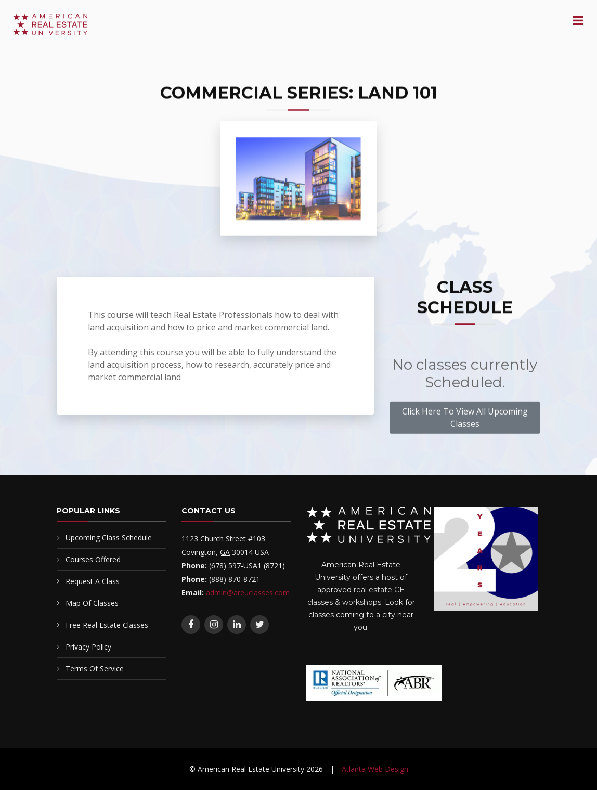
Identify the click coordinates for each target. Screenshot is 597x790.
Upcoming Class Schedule (109, 537)
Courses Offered (93, 559)
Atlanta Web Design (375, 769)
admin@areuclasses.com (248, 593)
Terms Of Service (95, 669)
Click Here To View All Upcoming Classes (465, 420)
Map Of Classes (92, 603)
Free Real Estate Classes (107, 625)
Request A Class (93, 581)
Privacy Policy (88, 647)
